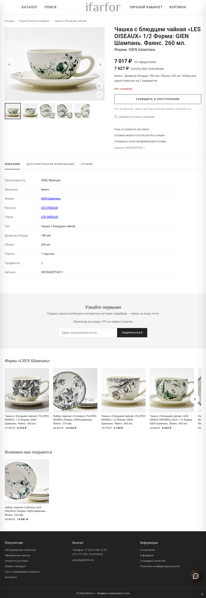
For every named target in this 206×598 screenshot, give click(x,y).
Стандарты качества (153, 560)
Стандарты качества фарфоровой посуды (140, 141)
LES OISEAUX (49, 207)
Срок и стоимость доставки (131, 129)
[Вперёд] (195, 399)
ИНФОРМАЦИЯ (50, 164)
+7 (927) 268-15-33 (95, 549)
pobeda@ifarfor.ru (83, 560)
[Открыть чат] (195, 576)
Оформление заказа (17, 555)
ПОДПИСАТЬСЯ (132, 332)
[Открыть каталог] (29, 7)
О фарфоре (147, 555)
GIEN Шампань (51, 198)
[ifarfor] (103, 7)
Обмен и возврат (15, 566)
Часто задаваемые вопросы (22, 571)
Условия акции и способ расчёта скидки (139, 135)
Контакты (11, 577)
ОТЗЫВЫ (87, 164)
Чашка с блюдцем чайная (70, 20)
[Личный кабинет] (145, 7)
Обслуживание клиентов (20, 549)
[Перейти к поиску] (49, 7)
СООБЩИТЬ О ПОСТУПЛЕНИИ (158, 99)
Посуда (9, 20)
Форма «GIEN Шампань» (27, 360)
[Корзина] (177, 7)
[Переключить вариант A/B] (202, 594)
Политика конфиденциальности (160, 566)
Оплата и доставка (16, 560)
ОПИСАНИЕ (12, 164)
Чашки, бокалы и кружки (34, 20)
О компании (147, 549)
